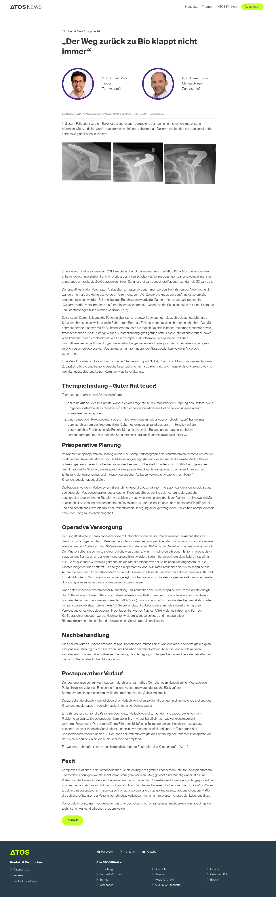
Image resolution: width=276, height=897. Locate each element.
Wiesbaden (106, 885)
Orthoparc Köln (219, 874)
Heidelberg (106, 869)
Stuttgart (105, 879)
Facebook (107, 851)
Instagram (130, 851)
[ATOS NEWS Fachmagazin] (26, 7)
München (215, 869)
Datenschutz (21, 869)
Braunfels (160, 869)
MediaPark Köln (164, 879)
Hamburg (160, 874)
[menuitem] (191, 7)
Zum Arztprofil (111, 89)
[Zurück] (72, 820)
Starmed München (111, 874)
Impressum (20, 875)
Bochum (215, 879)
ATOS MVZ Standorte (167, 885)
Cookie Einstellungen (26, 881)
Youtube (151, 851)
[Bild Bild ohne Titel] (88, 163)
